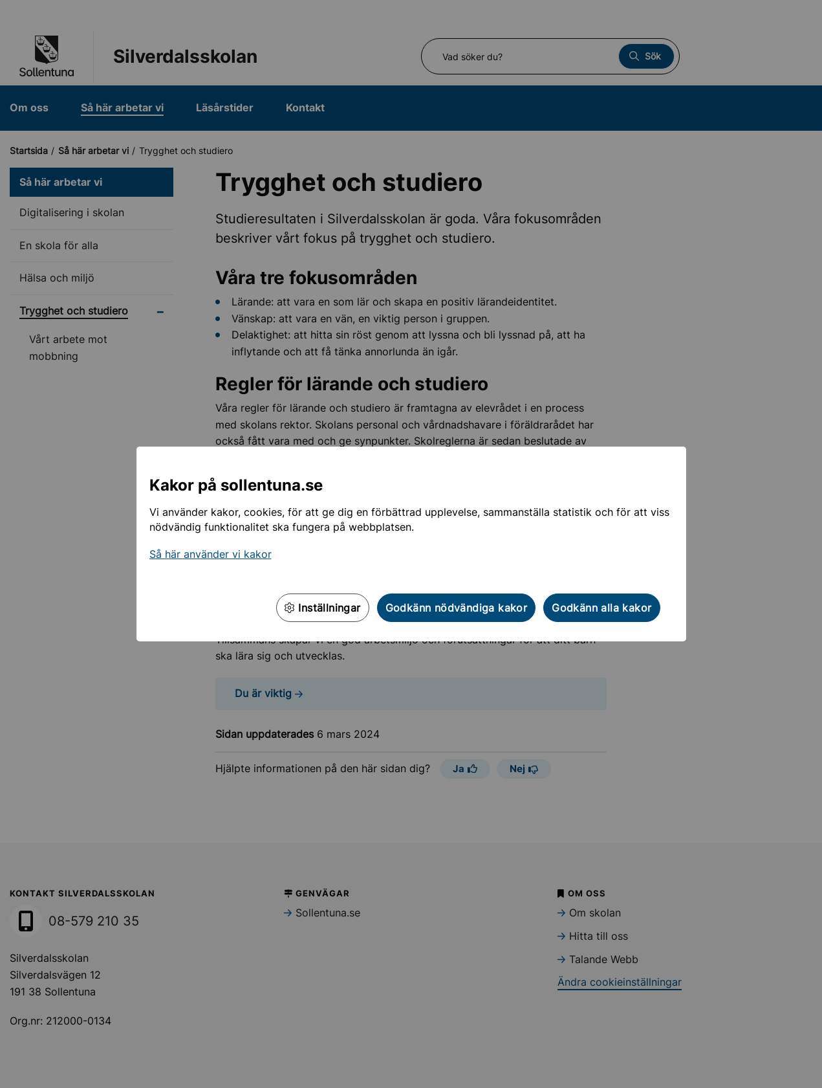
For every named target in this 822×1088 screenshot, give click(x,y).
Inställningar (323, 607)
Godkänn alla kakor (601, 607)
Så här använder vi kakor (210, 554)
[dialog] (411, 544)
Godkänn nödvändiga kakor (456, 607)
